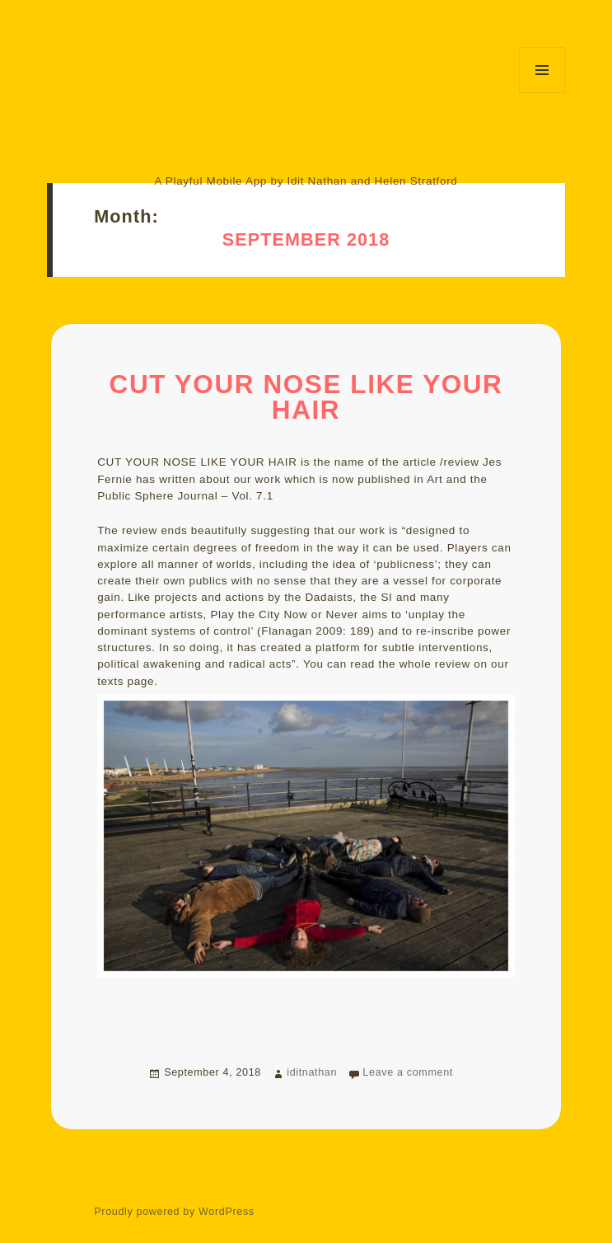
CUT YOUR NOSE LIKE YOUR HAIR (306, 398)
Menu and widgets (542, 70)
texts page (125, 681)
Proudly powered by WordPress (174, 1211)
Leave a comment (407, 1072)
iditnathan (312, 1072)
